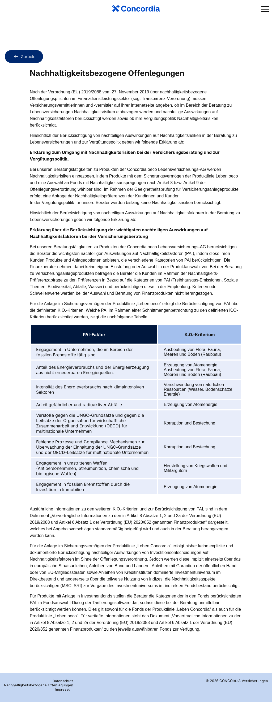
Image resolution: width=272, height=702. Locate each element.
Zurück (24, 56)
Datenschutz (63, 681)
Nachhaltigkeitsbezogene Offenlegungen (38, 685)
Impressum (64, 689)
